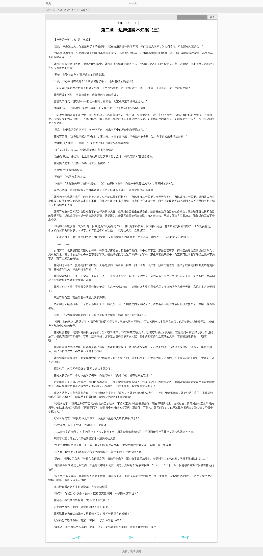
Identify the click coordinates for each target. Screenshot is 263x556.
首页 (48, 3)
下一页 (185, 537)
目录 (131, 537)
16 (127, 22)
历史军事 (69, 9)
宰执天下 (83, 9)
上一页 (76, 537)
